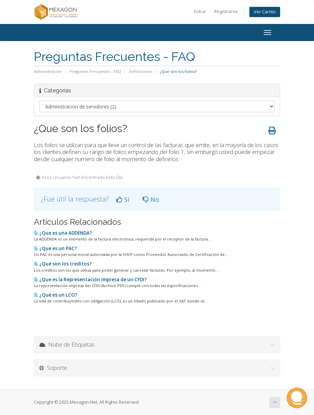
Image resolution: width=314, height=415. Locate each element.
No (151, 199)
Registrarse (226, 11)
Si (122, 199)
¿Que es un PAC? (55, 248)
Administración (48, 71)
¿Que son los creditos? (63, 264)
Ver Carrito (265, 12)
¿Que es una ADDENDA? (63, 233)
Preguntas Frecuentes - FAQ (95, 71)
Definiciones (140, 71)
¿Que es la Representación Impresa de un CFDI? (90, 279)
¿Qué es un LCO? (55, 295)
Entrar (200, 11)
